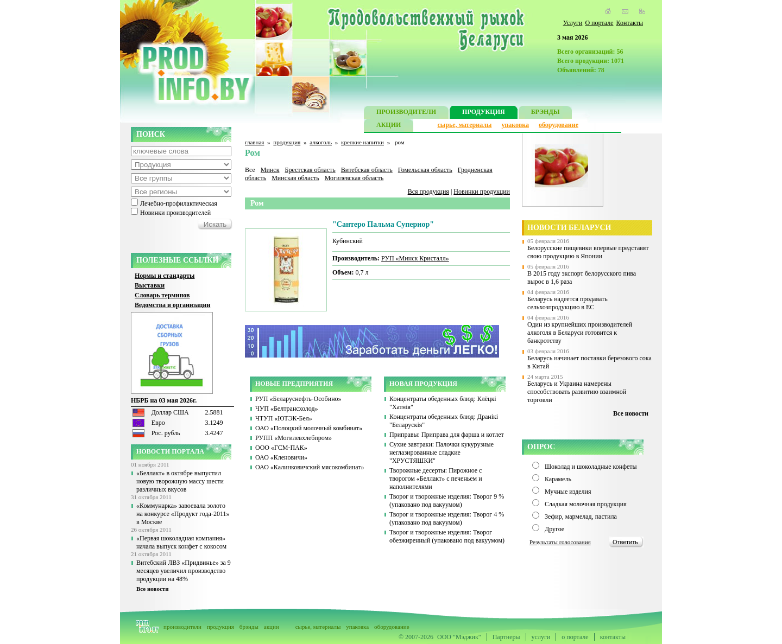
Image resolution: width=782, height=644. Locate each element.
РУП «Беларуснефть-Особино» (298, 399)
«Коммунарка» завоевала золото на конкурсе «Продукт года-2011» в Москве (182, 514)
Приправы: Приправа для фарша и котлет (446, 434)
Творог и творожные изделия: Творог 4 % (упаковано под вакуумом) (446, 518)
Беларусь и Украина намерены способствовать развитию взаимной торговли (576, 392)
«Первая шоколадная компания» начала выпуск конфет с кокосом (181, 542)
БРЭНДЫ (545, 113)
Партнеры (506, 637)
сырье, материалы (465, 125)
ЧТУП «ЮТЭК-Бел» (283, 418)
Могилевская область (354, 178)
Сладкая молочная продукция (586, 504)
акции (271, 626)
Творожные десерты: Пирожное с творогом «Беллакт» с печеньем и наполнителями (435, 478)
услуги (541, 637)
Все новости (152, 588)
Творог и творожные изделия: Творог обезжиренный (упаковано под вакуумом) (446, 536)
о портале (575, 637)
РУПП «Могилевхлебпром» (293, 438)
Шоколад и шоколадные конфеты (591, 466)
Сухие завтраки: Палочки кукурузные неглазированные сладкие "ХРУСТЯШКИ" (441, 452)
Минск (270, 170)
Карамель (558, 479)
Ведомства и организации (172, 305)
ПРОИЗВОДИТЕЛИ (406, 113)
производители (182, 626)
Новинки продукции (481, 191)
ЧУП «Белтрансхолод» (286, 408)
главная (254, 142)
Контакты (629, 23)
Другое (554, 529)
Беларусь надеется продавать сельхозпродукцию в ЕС (567, 303)
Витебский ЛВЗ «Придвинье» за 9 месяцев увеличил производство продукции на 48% (183, 571)
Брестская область (310, 170)
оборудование (558, 125)
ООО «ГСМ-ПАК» (281, 447)
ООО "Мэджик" (459, 637)
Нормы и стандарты (164, 275)
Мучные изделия (568, 491)
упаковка (515, 125)
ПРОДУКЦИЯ (483, 113)
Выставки (150, 285)
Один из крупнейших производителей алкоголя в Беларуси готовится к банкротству (579, 333)
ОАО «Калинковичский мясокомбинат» (309, 467)
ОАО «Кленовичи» (281, 457)
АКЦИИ (388, 126)
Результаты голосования (560, 542)
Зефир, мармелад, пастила (581, 516)
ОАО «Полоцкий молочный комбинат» (308, 428)
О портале (599, 23)
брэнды (248, 626)
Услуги (573, 23)
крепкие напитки (362, 142)
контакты (613, 637)
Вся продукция (428, 191)
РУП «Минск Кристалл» (415, 258)
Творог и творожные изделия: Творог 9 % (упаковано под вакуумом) (446, 500)
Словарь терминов (162, 295)
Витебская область (367, 170)
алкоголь (321, 142)
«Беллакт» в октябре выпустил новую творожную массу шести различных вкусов (180, 481)
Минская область (295, 178)
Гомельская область (425, 170)
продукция (286, 142)
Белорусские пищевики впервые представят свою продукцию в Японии (588, 252)
